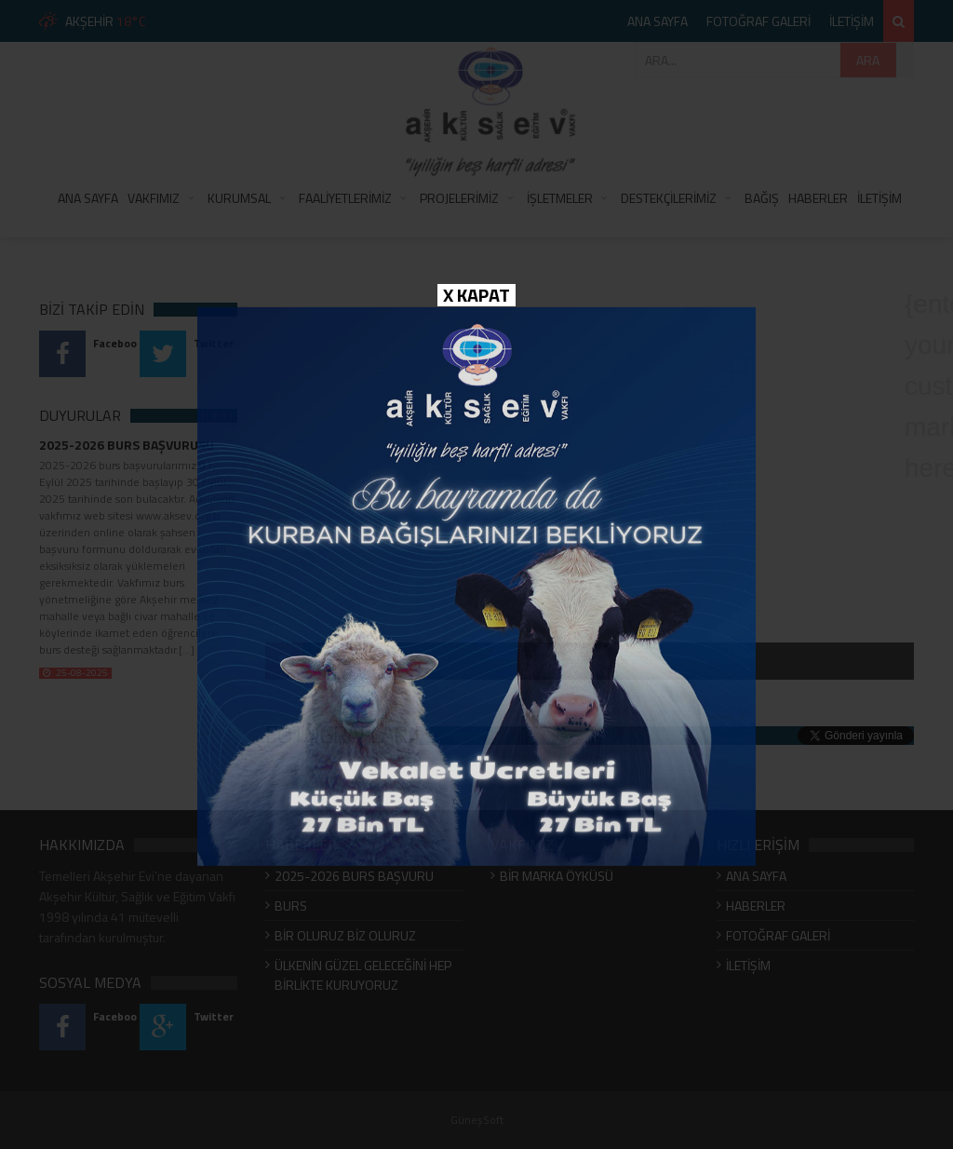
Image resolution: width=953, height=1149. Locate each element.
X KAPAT (476, 295)
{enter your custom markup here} (925, 307)
